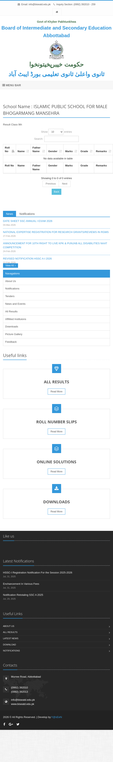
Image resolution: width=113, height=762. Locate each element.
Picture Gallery (13, 334)
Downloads (11, 326)
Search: (56, 139)
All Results (11, 311)
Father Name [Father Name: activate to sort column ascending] (36, 149)
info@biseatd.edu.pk (40, 4)
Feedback (11, 341)
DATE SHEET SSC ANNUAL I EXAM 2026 (27, 221)
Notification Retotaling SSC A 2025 (23, 594)
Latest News (10, 638)
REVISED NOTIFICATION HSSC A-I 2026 (27, 258)
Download (9, 644)
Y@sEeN (56, 717)
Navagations (12, 273)
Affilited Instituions (15, 319)
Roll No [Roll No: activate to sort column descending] (7, 149)
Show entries (56, 132)
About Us (10, 281)
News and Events (15, 303)
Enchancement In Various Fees (21, 583)
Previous (51, 183)
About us (8, 626)
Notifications (27, 213)
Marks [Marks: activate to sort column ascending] (69, 151)
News (9, 213)
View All (10, 265)
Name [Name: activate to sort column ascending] (21, 151)
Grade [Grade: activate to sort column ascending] (84, 151)
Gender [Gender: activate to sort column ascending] (53, 151)
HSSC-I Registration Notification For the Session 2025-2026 (37, 572)
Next (64, 183)
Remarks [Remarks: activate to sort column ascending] (101, 151)
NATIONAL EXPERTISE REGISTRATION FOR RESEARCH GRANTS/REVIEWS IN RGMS (56, 232)
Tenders (9, 296)
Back (56, 191)
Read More (56, 391)
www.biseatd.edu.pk (22, 704)
